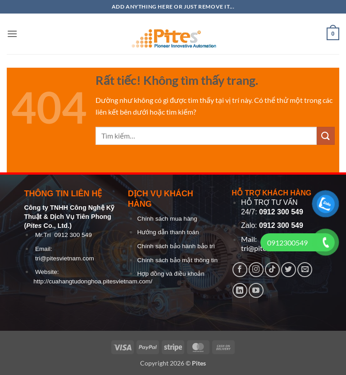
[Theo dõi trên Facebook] (239, 269)
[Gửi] (326, 135)
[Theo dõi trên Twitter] (288, 269)
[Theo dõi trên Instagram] (256, 269)
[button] (12, 34)
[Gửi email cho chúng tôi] (304, 269)
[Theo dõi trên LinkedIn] (239, 290)
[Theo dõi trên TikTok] (272, 269)
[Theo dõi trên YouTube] (256, 290)
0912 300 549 (73, 234)
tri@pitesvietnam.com (64, 258)
